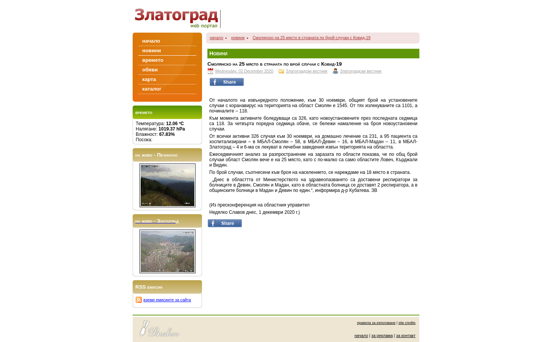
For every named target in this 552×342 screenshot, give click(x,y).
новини (238, 37)
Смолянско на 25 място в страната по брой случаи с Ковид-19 (312, 37)
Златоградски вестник (306, 71)
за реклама (382, 335)
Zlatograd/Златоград (180, 16)
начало (216, 37)
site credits (407, 323)
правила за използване (376, 323)
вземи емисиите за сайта (167, 299)
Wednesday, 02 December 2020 (244, 71)
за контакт (406, 335)
